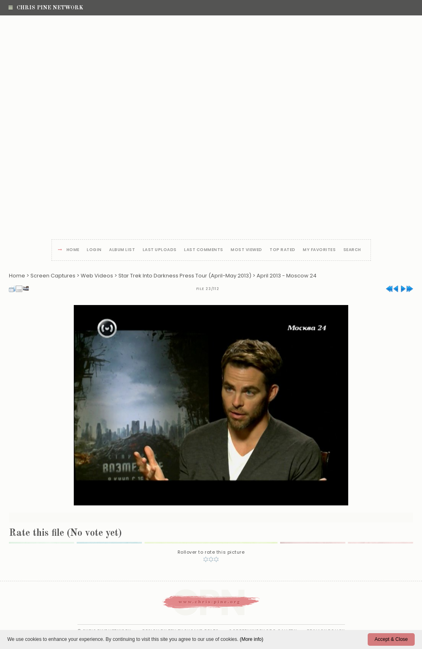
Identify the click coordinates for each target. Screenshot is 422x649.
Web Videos (97, 275)
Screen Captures (52, 275)
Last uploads (160, 250)
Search (352, 250)
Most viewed (246, 250)
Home (72, 250)
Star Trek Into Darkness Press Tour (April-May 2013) (184, 275)
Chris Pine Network (46, 8)
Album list (122, 250)
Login (94, 250)
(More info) (251, 639)
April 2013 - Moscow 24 (287, 275)
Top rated (283, 250)
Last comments (203, 250)
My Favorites (319, 250)
